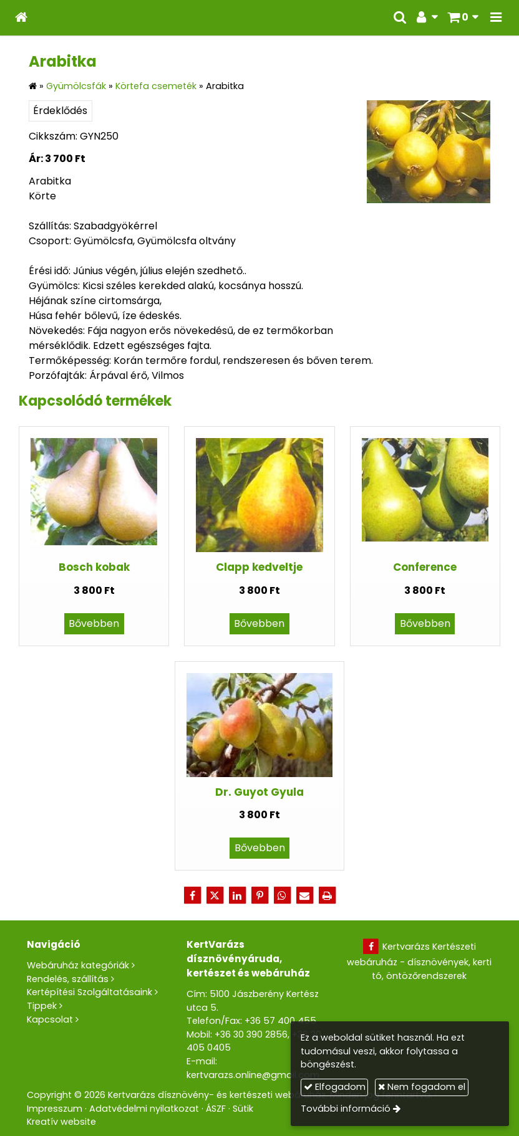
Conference (425, 567)
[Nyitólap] (21, 18)
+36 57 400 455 (280, 1020)
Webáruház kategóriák (78, 965)
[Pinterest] (259, 895)
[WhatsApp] (282, 895)
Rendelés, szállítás (68, 979)
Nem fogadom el (421, 1087)
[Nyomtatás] (327, 895)
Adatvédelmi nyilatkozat (144, 1108)
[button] (496, 18)
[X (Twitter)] (215, 895)
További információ (345, 1108)
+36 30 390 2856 (251, 1034)
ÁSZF (216, 1108)
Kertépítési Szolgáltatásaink (89, 992)
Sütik (243, 1108)
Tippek (42, 1006)
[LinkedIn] (237, 895)
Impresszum (54, 1108)
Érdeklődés (60, 110)
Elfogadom (335, 1087)
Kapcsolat (50, 1019)
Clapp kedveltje (259, 567)
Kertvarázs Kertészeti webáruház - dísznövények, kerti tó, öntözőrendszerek (419, 961)
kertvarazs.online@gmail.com (253, 1075)
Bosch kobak (94, 567)
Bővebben (94, 623)
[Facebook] (192, 895)
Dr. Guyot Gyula (259, 792)
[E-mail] (304, 895)
